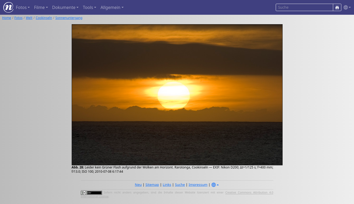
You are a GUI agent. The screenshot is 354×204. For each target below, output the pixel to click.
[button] (346, 7)
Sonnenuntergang (69, 18)
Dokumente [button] (63, 7)
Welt (29, 18)
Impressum (198, 184)
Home (6, 18)
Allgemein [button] (110, 7)
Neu (138, 184)
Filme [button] (39, 7)
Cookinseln (44, 18)
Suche (180, 184)
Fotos (18, 18)
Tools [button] (88, 7)
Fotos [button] (21, 7)
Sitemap (152, 184)
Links (167, 184)
